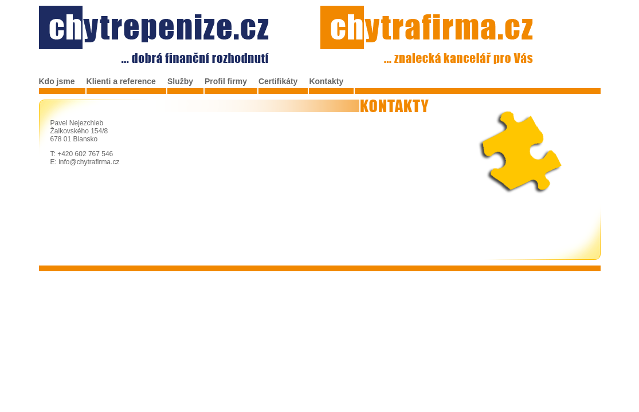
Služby (180, 81)
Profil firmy (226, 81)
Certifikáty (277, 81)
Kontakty (326, 81)
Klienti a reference (121, 81)
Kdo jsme (57, 81)
